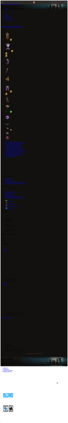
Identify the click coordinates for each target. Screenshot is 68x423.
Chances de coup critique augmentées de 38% (15, 183)
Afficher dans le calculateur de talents (62, 0)
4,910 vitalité (8, 180)
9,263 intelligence (9, 178)
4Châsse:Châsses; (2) (9, 181)
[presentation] (6, 4)
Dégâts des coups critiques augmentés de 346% (15, 182)
